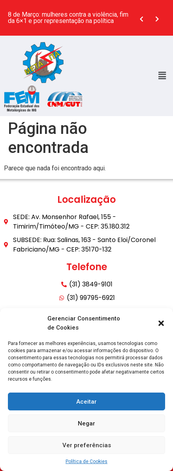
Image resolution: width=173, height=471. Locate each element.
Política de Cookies (86, 461)
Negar (86, 423)
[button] (161, 323)
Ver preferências (86, 445)
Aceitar (86, 401)
